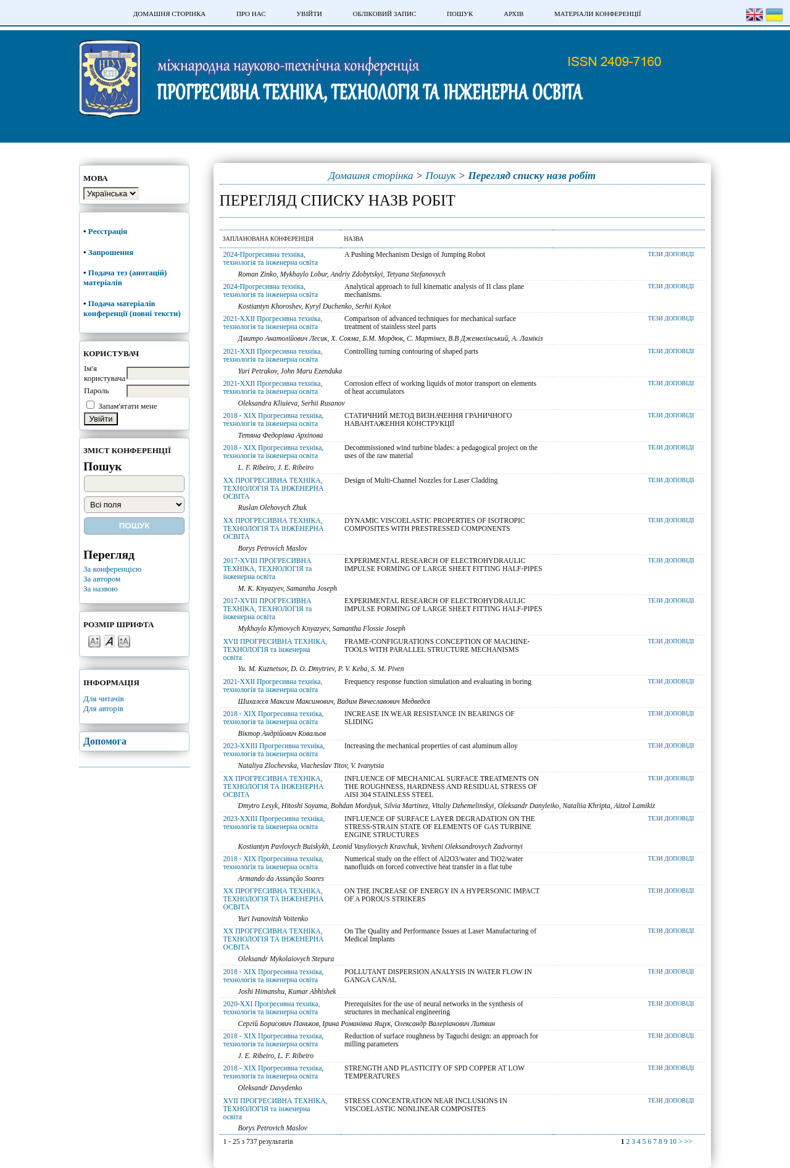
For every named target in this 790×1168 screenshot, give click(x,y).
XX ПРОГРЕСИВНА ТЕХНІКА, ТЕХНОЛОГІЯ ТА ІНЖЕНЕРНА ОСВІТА (273, 489)
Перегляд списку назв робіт (532, 175)
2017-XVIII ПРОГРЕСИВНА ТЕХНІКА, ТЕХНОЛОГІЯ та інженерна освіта (267, 569)
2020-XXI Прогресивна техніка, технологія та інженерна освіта (271, 1008)
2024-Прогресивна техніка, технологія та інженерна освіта (270, 259)
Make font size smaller (94, 640)
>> (688, 1142)
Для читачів (103, 698)
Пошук (460, 13)
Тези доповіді (671, 254)
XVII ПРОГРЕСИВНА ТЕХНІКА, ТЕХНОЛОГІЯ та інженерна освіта (275, 650)
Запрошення (110, 252)
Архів (513, 13)
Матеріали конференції (597, 13)
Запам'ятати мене (127, 406)
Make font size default (109, 640)
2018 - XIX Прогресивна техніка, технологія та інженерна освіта (273, 420)
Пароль (96, 390)
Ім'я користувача (104, 373)
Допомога (105, 741)
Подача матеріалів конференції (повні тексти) (132, 308)
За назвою (100, 588)
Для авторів (103, 708)
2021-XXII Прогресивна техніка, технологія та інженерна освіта (272, 323)
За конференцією (112, 569)
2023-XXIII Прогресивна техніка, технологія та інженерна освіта (274, 750)
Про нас (251, 13)
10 (672, 1142)
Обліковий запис (384, 13)
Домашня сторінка (169, 13)
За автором (101, 578)
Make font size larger (124, 640)
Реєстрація (109, 231)
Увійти (309, 13)
